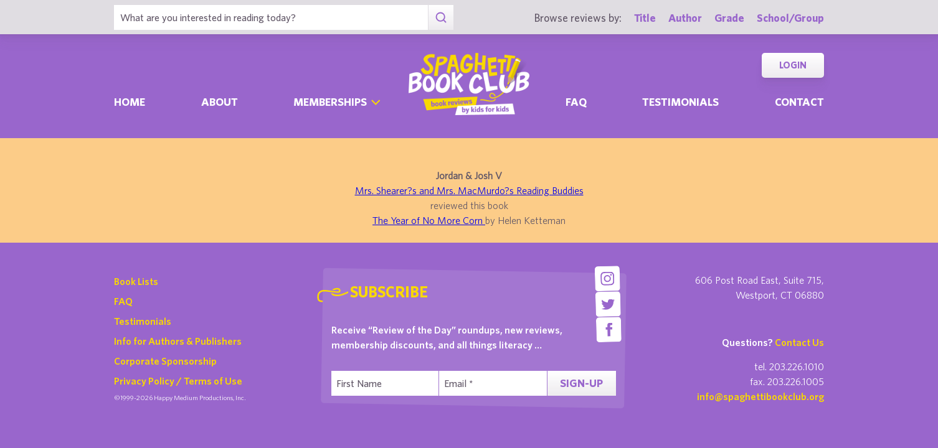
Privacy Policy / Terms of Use (178, 380)
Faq (576, 101)
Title (645, 17)
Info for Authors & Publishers (178, 341)
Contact (799, 101)
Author (685, 17)
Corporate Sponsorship (165, 360)
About (219, 101)
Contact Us (799, 342)
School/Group (790, 17)
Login (793, 65)
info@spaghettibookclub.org (760, 396)
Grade (729, 17)
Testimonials (680, 101)
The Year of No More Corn (428, 220)
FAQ (123, 301)
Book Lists (136, 281)
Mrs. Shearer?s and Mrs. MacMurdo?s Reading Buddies (469, 190)
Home (129, 101)
